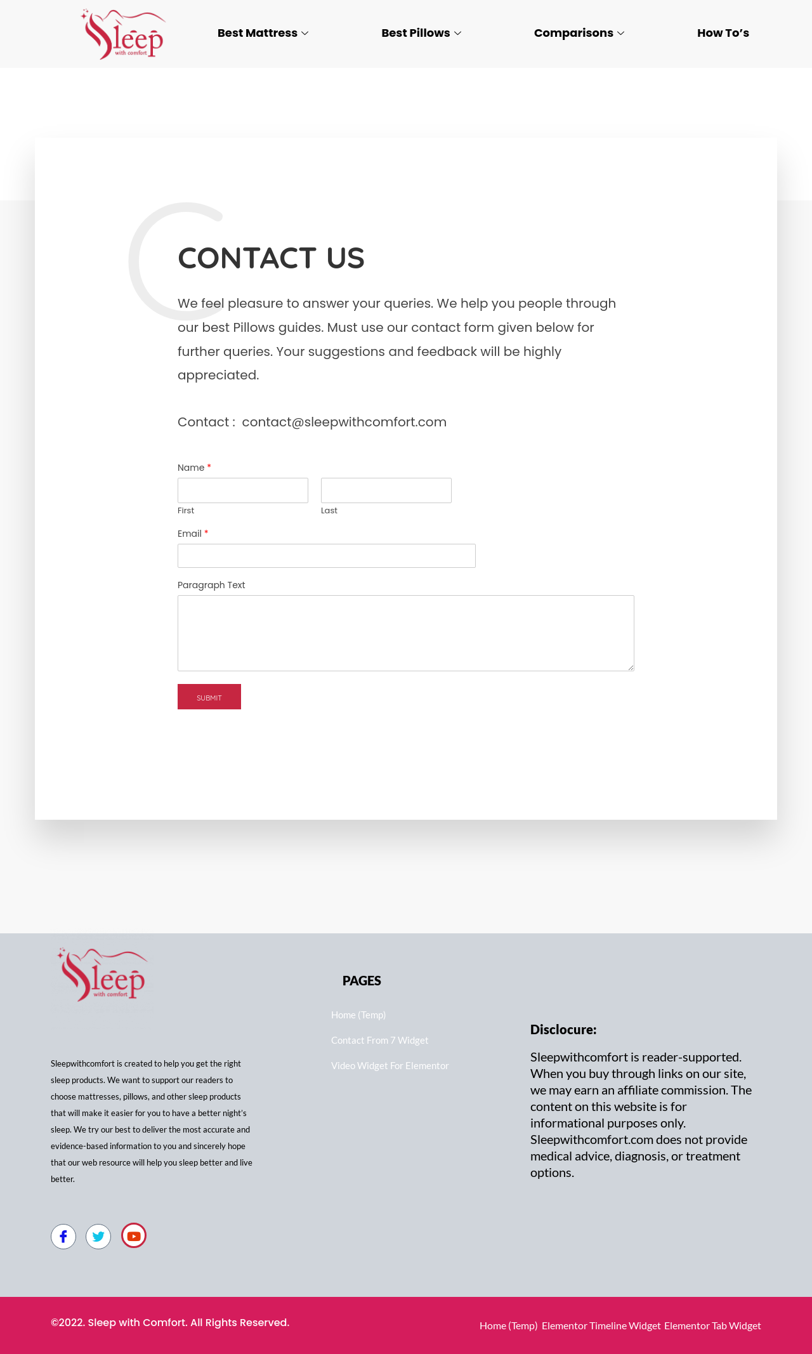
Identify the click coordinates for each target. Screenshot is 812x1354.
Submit (209, 697)
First (186, 511)
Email (193, 533)
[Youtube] (134, 1235)
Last (329, 511)
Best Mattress (263, 33)
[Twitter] (98, 1236)
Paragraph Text (212, 585)
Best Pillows (421, 33)
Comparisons (579, 33)
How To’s (723, 33)
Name (194, 467)
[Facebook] (63, 1236)
